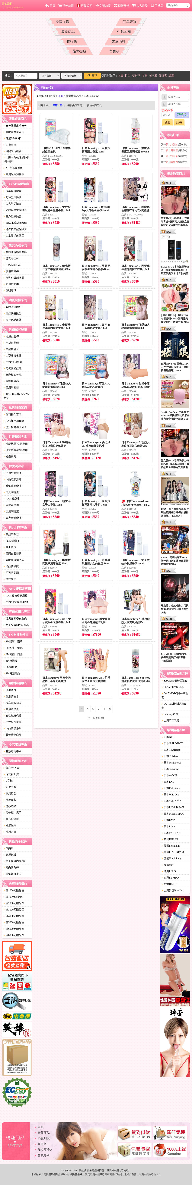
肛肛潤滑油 (11, 540)
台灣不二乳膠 (171, 720)
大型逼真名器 (12, 355)
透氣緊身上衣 (12, 874)
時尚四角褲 (11, 867)
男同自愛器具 (12, 553)
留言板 (114, 51)
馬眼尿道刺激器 (13, 560)
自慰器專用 (11, 505)
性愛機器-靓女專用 (15, 450)
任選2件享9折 (12, 138)
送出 (167, 122)
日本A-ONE (169, 775)
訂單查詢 (129, 22)
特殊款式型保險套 (15, 229)
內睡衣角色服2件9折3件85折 (16, 159)
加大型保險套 (12, 203)
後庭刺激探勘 (12, 702)
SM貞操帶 (10, 660)
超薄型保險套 (12, 197)
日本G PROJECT (172, 743)
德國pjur (167, 865)
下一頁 (107, 709)
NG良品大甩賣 (13, 168)
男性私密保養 (12, 722)
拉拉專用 (9, 579)
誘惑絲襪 (9, 806)
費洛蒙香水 (11, 696)
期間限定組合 (12, 151)
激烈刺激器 (11, 534)
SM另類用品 (11, 673)
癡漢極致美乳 (12, 374)
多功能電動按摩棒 (15, 252)
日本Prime (168, 826)
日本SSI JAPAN (171, 801)
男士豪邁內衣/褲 (14, 861)
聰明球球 (9, 290)
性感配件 (9, 825)
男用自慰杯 (11, 336)
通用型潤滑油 (12, 473)
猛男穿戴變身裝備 (15, 618)
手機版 (157, 5)
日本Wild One (170, 794)
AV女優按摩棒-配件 (15, 602)
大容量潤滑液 (12, 517)
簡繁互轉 (121, 5)
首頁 (50, 5)
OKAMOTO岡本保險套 (175, 695)
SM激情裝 (10, 667)
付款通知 (124, 31)
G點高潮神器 (12, 265)
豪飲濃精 (12, 5)
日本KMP (168, 820)
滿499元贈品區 (13, 896)
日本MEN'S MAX (173, 813)
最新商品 (68, 31)
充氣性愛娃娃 (12, 368)
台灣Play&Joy (170, 877)
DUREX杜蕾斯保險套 (174, 705)
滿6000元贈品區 (13, 928)
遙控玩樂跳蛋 (12, 319)
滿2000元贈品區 (13, 903)
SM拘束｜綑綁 (13, 648)
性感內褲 (9, 831)
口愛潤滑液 (11, 492)
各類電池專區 (12, 751)
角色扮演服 (11, 819)
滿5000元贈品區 (13, 922)
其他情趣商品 (12, 734)
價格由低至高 (74, 105)
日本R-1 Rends (171, 788)
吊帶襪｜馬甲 (12, 812)
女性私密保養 (12, 715)
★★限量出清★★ (15, 125)
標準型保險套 (12, 191)
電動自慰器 (11, 381)
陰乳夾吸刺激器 (13, 277)
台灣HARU (169, 884)
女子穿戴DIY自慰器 (16, 625)
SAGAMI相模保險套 (174, 680)
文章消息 (118, 41)
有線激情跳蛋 (12, 307)
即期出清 (9, 144)
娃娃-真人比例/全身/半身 (16, 396)
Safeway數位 (170, 714)
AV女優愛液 (11, 498)
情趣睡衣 (9, 799)
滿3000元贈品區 (13, 909)
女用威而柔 (11, 284)
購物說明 (84, 5)
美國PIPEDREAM (173, 852)
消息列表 (44, 1138)
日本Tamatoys (170, 769)
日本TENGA (170, 756)
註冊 (179, 122)
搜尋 (92, 75)
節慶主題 (9, 787)
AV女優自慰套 (12, 362)
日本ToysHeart (171, 749)
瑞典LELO (169, 871)
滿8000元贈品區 (13, 935)
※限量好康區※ (13, 132)
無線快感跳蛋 (12, 313)
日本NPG (168, 737)
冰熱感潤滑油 (12, 479)
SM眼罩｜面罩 (13, 641)
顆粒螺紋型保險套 (15, 210)
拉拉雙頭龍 (11, 566)
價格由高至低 (94, 105)
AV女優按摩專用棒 (15, 595)
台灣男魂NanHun (172, 890)
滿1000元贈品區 (13, 890)
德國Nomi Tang (171, 858)
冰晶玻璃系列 (12, 728)
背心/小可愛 (11, 767)
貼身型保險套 (12, 216)
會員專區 (44, 1155)
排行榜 (72, 41)
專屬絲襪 (9, 854)
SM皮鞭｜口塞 (13, 654)
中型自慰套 (11, 349)
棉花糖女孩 (11, 774)
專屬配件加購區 (13, 174)
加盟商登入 (45, 1149)
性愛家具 (9, 456)
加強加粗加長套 (13, 420)
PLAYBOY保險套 (173, 687)
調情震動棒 (11, 271)
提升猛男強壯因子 (15, 427)
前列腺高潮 (11, 572)
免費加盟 (103, 5)
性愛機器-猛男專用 (15, 443)
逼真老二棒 (11, 258)
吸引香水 (9, 547)
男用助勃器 (11, 387)
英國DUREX (170, 839)
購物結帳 (66, 5)
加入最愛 (140, 5)
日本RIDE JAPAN (173, 807)
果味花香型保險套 (15, 222)
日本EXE (168, 781)
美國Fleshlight (171, 845)
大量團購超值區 (13, 235)
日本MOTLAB (171, 833)
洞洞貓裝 (9, 793)
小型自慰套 (11, 342)
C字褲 (8, 780)
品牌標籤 (79, 51)
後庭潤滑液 (11, 511)
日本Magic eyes (171, 762)
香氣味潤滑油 (12, 485)
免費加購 (62, 22)
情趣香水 (9, 690)
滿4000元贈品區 (13, 916)
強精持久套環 (12, 414)
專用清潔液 (11, 709)
